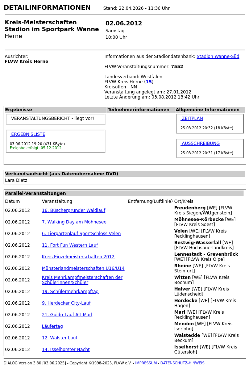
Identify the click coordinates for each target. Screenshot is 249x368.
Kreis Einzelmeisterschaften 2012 (78, 256)
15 (149, 81)
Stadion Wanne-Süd (218, 56)
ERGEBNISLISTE (27, 134)
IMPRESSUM (146, 363)
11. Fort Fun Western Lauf (70, 245)
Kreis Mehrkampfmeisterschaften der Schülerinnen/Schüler (82, 280)
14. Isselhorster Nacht (66, 349)
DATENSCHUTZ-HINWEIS (183, 363)
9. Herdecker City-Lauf (66, 303)
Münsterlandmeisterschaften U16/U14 (83, 268)
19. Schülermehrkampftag (70, 291)
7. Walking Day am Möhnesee (74, 222)
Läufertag (52, 326)
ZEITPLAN (191, 118)
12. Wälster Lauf (60, 337)
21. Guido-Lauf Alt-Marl (67, 314)
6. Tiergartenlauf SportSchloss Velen (81, 233)
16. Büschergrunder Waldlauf (73, 210)
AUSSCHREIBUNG (200, 143)
